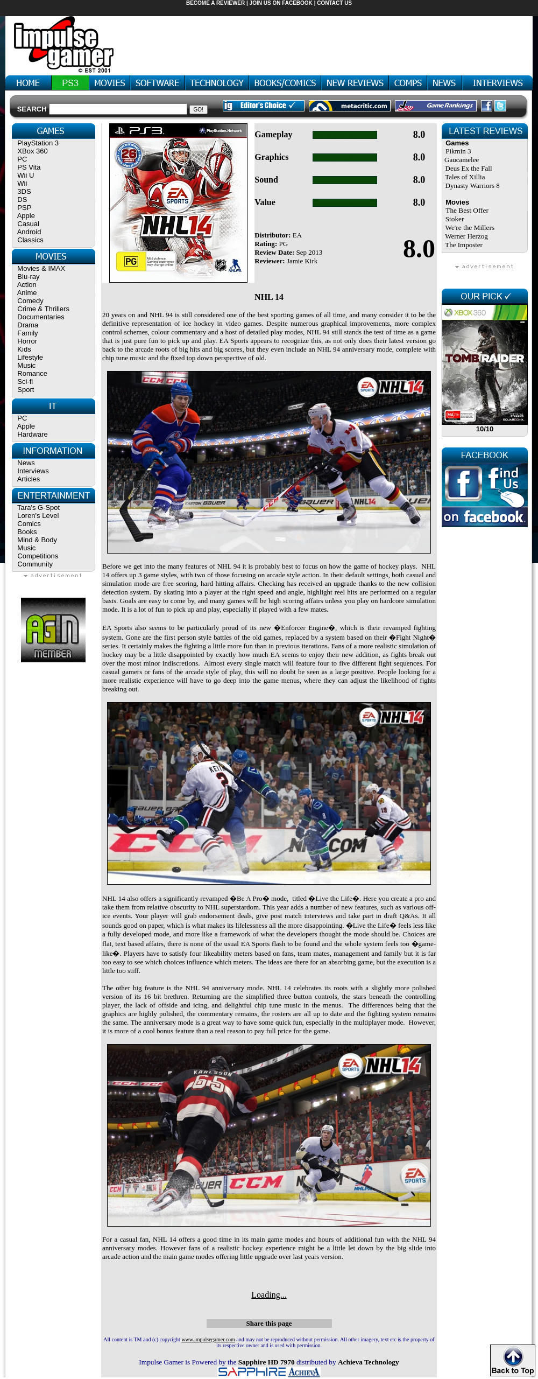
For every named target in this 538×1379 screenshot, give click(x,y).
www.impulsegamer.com (208, 1339)
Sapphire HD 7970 (266, 1362)
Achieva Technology (368, 1362)
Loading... (268, 1294)
